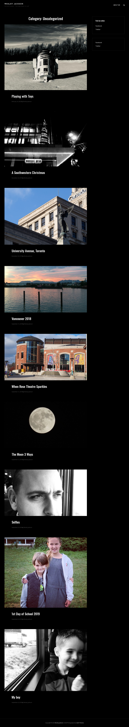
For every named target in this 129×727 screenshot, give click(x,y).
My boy (16, 697)
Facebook (98, 26)
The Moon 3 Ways (22, 454)
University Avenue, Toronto (28, 250)
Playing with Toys (22, 96)
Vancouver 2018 (21, 318)
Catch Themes (80, 723)
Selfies (16, 522)
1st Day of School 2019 (26, 613)
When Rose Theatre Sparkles (29, 386)
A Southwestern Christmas (28, 172)
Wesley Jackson (13, 4)
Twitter (97, 29)
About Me (116, 5)
